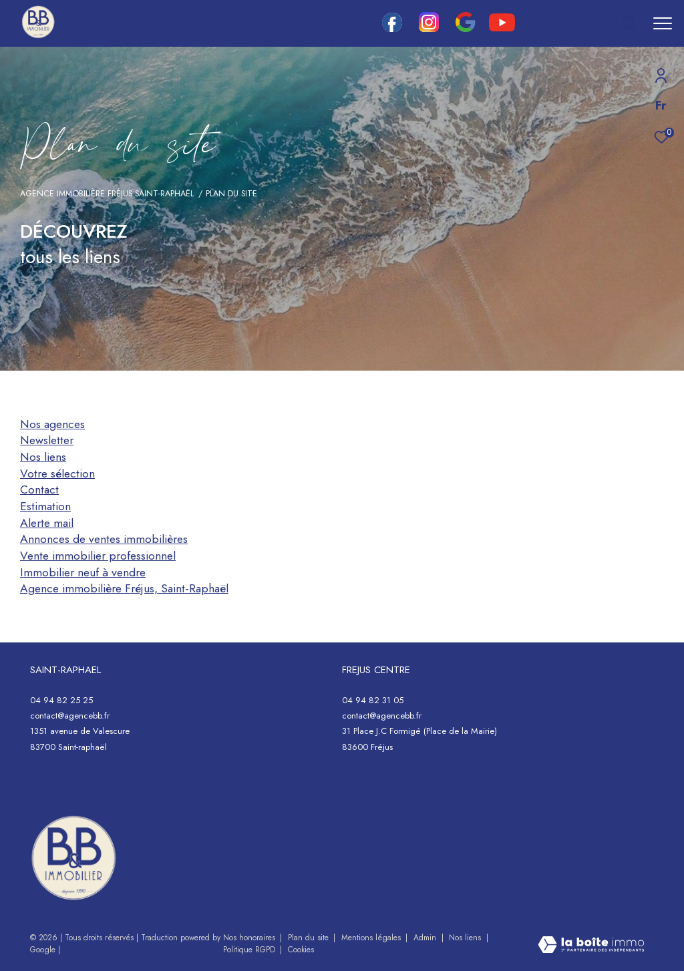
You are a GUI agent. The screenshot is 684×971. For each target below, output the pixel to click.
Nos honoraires (250, 938)
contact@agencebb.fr (70, 715)
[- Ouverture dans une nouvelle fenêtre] (73, 858)
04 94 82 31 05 (372, 700)
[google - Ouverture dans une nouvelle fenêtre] (465, 28)
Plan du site (309, 938)
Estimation (45, 506)
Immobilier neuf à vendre (83, 572)
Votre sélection (57, 473)
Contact (39, 489)
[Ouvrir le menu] (662, 23)
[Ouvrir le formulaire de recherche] (584, 23)
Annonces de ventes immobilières (104, 539)
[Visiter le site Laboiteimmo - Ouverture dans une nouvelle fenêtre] (591, 946)
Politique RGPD (249, 950)
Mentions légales (372, 938)
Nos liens (43, 456)
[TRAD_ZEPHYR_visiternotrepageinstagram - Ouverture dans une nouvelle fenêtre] (429, 28)
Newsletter (46, 440)
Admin (426, 938)
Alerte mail (46, 523)
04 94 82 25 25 (61, 700)
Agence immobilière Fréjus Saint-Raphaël (107, 194)
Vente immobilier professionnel (98, 555)
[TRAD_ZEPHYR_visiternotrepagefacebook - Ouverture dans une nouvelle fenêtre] (392, 28)
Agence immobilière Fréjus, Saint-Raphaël (124, 588)
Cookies (301, 950)
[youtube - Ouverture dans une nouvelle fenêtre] (502, 28)
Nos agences (52, 424)
